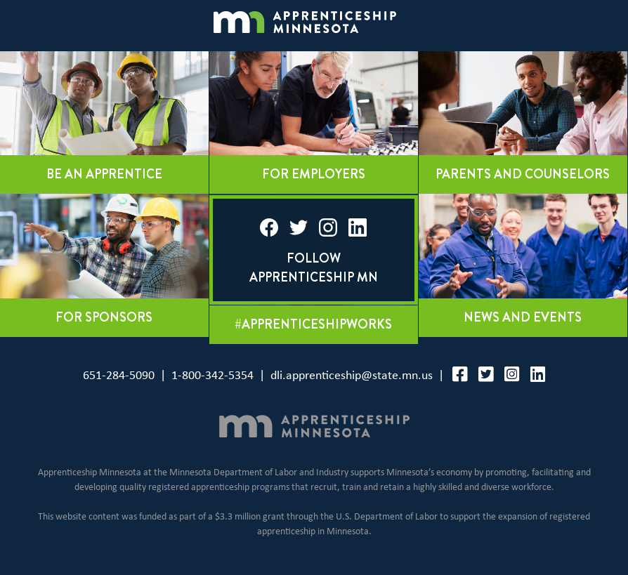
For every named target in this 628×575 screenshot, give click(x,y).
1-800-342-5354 (212, 376)
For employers (313, 174)
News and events (523, 317)
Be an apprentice (104, 174)
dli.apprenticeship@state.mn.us (351, 376)
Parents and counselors (523, 174)
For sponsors (103, 317)
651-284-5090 (119, 376)
